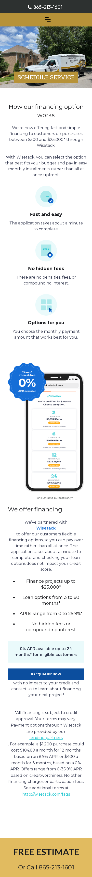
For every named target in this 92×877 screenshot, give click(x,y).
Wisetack (46, 528)
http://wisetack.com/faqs (46, 794)
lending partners (46, 737)
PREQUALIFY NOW (46, 674)
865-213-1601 (47, 7)
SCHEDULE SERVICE (46, 77)
